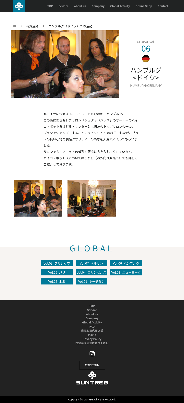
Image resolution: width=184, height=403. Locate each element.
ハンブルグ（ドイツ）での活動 (70, 26)
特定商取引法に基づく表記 (92, 343)
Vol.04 (91, 272)
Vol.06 (126, 263)
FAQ (92, 326)
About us (80, 6)
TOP (50, 6)
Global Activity (120, 6)
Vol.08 (56, 263)
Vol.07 (91, 263)
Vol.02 (56, 281)
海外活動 (32, 26)
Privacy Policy (92, 339)
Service (63, 6)
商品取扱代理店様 (92, 331)
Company (98, 6)
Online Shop (144, 6)
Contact (163, 6)
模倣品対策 (92, 365)
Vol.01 (91, 281)
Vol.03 (126, 272)
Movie (92, 335)
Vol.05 (56, 272)
